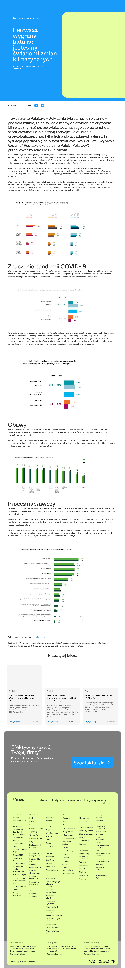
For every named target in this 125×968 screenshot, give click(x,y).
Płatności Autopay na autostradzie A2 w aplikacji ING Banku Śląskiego (61, 698)
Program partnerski (17, 894)
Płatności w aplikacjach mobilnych (34, 884)
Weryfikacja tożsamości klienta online (101, 828)
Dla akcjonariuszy (86, 834)
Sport (64, 864)
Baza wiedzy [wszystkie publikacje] (84, 856)
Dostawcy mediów (66, 843)
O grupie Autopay (86, 827)
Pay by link (33, 825)
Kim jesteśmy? (85, 818)
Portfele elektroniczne (34, 871)
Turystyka (66, 854)
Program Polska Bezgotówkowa (19, 879)
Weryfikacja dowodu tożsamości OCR (19, 860)
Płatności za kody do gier (20, 850)
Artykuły (82, 862)
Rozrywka (66, 847)
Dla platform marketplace (51, 891)
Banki (64, 821)
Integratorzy (67, 835)
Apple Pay (33, 832)
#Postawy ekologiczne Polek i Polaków (31, 67)
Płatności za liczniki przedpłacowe (18, 869)
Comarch (49, 846)
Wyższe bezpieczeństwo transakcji (102, 844)
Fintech (82, 869)
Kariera (82, 837)
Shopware (50, 856)
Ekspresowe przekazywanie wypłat (102, 875)
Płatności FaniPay (53, 907)
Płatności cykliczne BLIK (35, 866)
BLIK (31, 818)
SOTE (48, 850)
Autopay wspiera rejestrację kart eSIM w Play (100, 696)
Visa (30, 890)
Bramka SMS (18, 855)
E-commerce (67, 818)
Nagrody (82, 879)
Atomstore (50, 863)
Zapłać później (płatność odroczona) (35, 847)
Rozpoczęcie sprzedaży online (102, 860)
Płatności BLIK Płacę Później (35, 854)
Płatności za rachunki (18, 839)
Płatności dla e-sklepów (52, 871)
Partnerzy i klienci (86, 831)
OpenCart (50, 860)
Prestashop (50, 836)
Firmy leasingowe (69, 851)
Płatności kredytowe (33, 877)
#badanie (17, 66)
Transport (66, 857)
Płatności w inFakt (51, 896)
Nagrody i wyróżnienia (84, 822)
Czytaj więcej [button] (14, 722)
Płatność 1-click (35, 838)
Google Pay (33, 835)
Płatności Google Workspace (53, 919)
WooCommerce (52, 833)
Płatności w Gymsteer (51, 902)
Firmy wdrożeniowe (67, 869)
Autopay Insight (19, 875)
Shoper (49, 826)
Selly (48, 840)
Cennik (15, 890)
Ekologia (82, 872)
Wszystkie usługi (19, 820)
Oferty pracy (84, 841)
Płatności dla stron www (51, 877)
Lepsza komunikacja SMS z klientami (103, 853)
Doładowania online (18, 844)
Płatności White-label (53, 932)
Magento (49, 830)
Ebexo (48, 843)
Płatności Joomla (52, 928)
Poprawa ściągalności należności (100, 836)
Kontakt (82, 844)
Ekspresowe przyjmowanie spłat (101, 867)
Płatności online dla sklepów (19, 825)
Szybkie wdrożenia (50, 821)
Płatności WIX (51, 924)
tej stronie (40, 637)
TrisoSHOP (50, 867)
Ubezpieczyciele (68, 825)
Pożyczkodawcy (69, 828)
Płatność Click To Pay (36, 860)
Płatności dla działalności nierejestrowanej (19, 832)
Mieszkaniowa (68, 873)
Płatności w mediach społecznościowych (53, 912)
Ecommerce (83, 865)
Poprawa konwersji (99, 821)
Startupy (66, 861)
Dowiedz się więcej (17, 954)
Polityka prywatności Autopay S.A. (23, 961)
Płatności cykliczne (33, 894)
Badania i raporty (85, 875)
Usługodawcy (67, 832)
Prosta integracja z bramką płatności (53, 884)
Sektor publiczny (69, 838)
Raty (31, 842)
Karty (31, 821)
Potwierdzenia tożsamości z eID (20, 885)
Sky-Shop (50, 853)
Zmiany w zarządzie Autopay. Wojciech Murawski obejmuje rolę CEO (24, 698)
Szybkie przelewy (36, 828)
